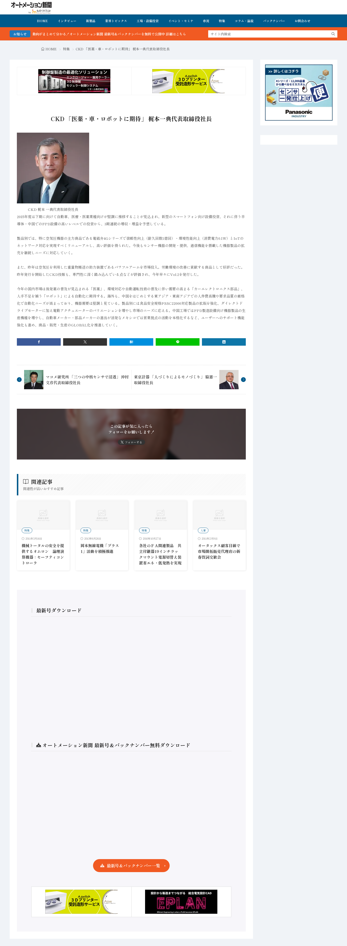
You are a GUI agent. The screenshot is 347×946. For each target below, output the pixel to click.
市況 (206, 21)
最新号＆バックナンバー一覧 (133, 865)
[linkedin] (224, 342)
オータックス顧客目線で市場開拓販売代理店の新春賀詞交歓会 (219, 551)
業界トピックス (116, 21)
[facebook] (39, 342)
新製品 (90, 21)
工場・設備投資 (148, 21)
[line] (178, 342)
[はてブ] (131, 342)
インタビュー (67, 21)
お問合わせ (302, 21)
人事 (203, 530)
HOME (42, 21)
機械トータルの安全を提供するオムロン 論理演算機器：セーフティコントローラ (43, 554)
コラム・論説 (244, 21)
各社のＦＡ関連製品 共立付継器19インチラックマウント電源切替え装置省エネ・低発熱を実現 (160, 554)
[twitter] (85, 342)
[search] (333, 34)
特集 (222, 21)
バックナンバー (274, 21)
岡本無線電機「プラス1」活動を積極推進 (99, 548)
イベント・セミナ (180, 21)
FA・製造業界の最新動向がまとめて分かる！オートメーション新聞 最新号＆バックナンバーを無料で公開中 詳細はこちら (110, 34)
